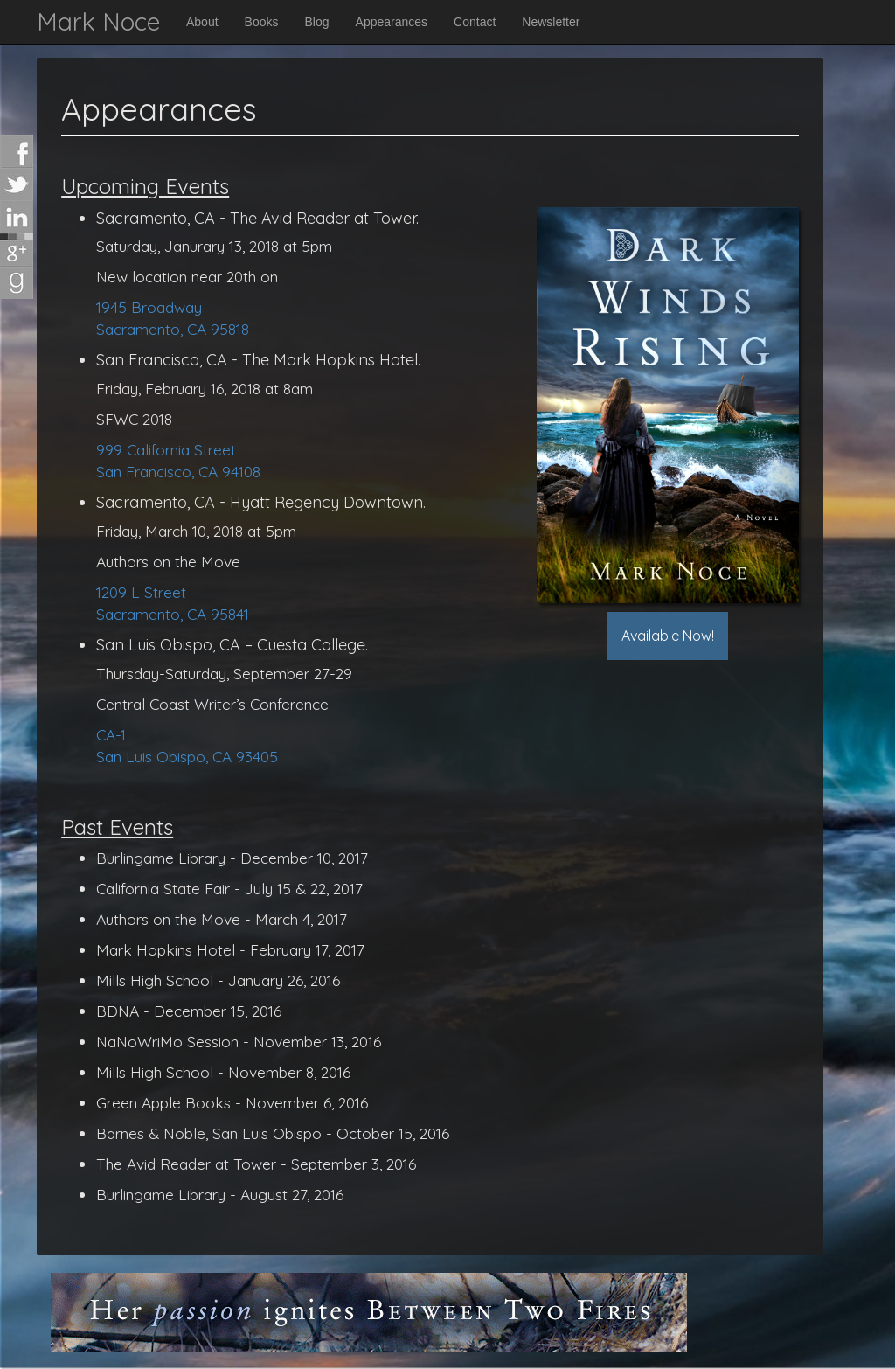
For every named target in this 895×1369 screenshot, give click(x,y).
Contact (475, 22)
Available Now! (667, 635)
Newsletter (550, 22)
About (202, 22)
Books (262, 22)
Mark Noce (98, 21)
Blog (317, 22)
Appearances (392, 22)
